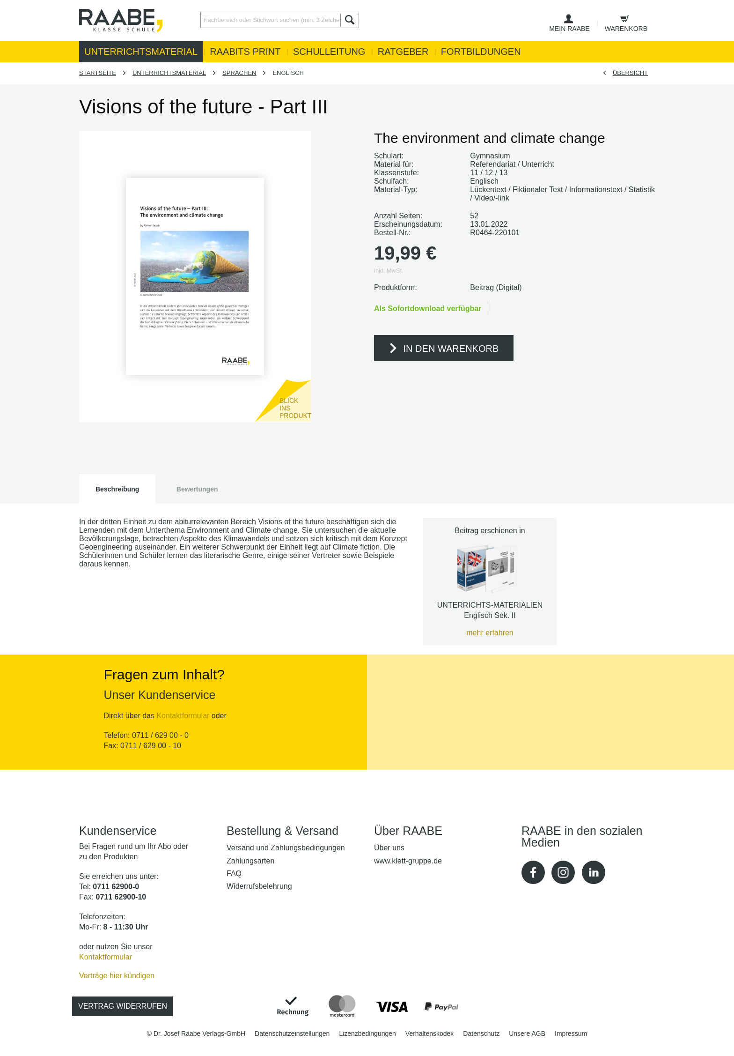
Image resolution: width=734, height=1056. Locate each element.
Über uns (389, 848)
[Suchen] (349, 20)
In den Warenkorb (443, 349)
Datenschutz (481, 1033)
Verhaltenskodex (429, 1033)
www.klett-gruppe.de (408, 861)
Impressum (571, 1033)
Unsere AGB (527, 1033)
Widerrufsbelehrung (259, 886)
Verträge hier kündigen (116, 976)
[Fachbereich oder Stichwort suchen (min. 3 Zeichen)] (279, 20)
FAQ (234, 874)
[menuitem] (277, 20)
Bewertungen (197, 489)
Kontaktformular (182, 716)
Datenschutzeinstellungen (292, 1033)
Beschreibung (117, 489)
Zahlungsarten (250, 861)
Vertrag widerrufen (122, 1006)
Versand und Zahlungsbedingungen (286, 848)
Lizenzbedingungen (367, 1033)
